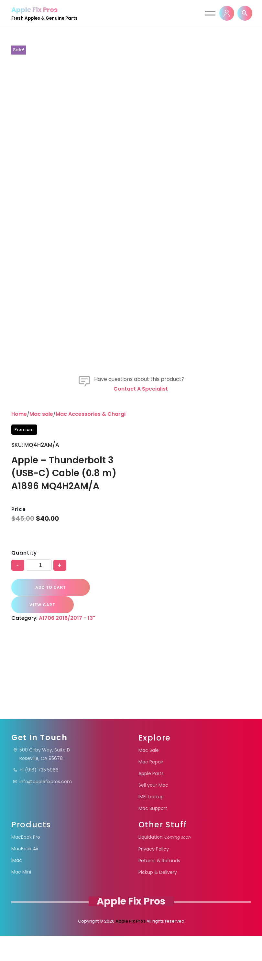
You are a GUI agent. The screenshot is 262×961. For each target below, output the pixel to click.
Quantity (24, 635)
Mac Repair (150, 787)
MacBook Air (24, 874)
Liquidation (164, 862)
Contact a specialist (141, 471)
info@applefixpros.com (42, 806)
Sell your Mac (153, 810)
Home (19, 496)
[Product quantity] (39, 647)
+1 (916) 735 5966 (36, 795)
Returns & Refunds (159, 886)
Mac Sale (148, 775)
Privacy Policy (153, 874)
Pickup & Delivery (157, 897)
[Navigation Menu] (210, 13)
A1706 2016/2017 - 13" (67, 700)
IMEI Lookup (151, 822)
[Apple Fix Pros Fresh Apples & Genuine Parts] (44, 13)
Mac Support (152, 833)
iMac (16, 885)
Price (18, 591)
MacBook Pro (25, 862)
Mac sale (41, 496)
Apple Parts (151, 798)
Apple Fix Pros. (131, 946)
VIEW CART (41, 687)
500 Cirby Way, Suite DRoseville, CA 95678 (41, 779)
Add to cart (50, 670)
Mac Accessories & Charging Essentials (108, 496)
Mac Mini (21, 897)
